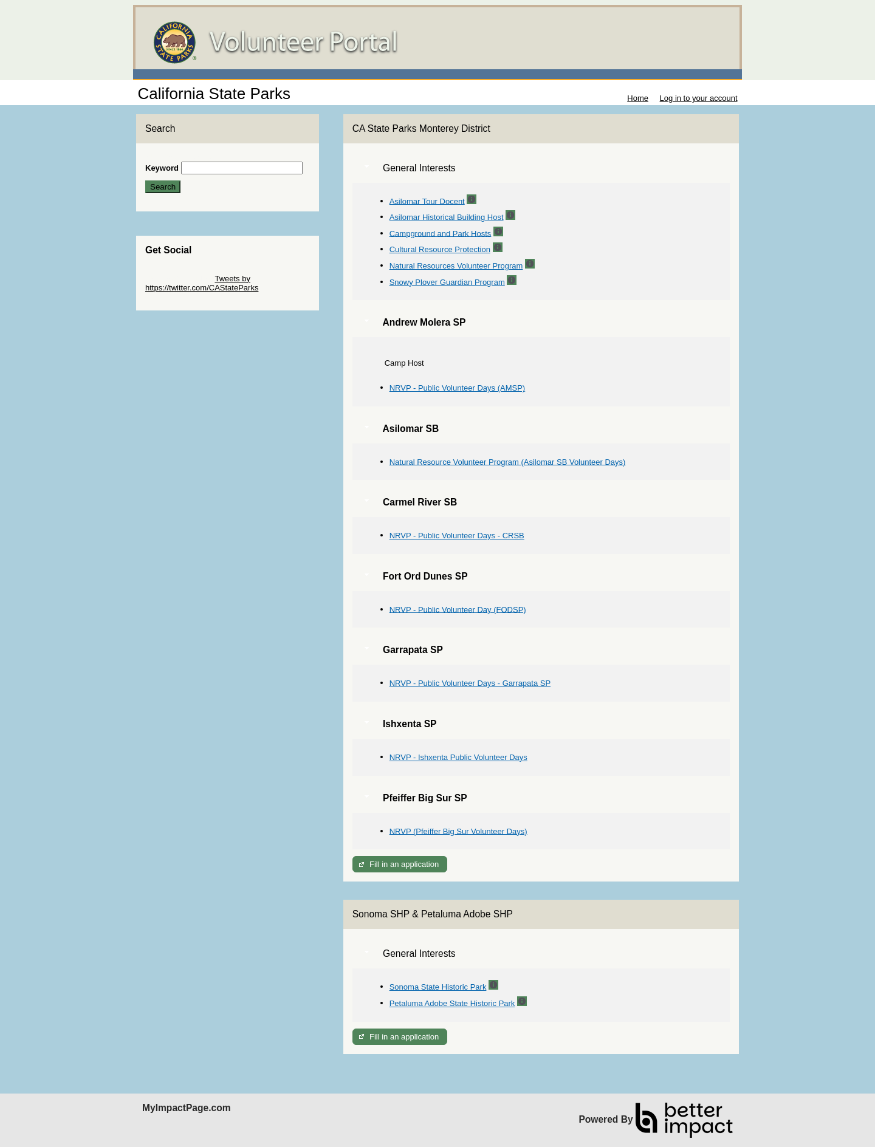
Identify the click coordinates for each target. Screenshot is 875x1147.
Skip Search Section (180, 157)
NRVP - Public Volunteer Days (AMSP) (457, 387)
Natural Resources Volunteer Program (456, 265)
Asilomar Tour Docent (427, 200)
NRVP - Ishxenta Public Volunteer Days (458, 757)
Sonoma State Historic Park (438, 986)
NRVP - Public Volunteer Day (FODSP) (457, 609)
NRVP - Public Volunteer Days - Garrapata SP (470, 683)
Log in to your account (699, 98)
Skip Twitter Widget (179, 278)
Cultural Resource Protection (439, 249)
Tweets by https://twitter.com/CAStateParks (201, 283)
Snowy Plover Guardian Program (447, 281)
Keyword (162, 168)
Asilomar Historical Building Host (446, 217)
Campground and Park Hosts (440, 233)
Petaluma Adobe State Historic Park (452, 1003)
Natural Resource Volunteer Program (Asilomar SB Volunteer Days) (507, 461)
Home (637, 98)
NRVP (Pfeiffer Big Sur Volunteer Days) (458, 830)
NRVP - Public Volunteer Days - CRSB (456, 535)
